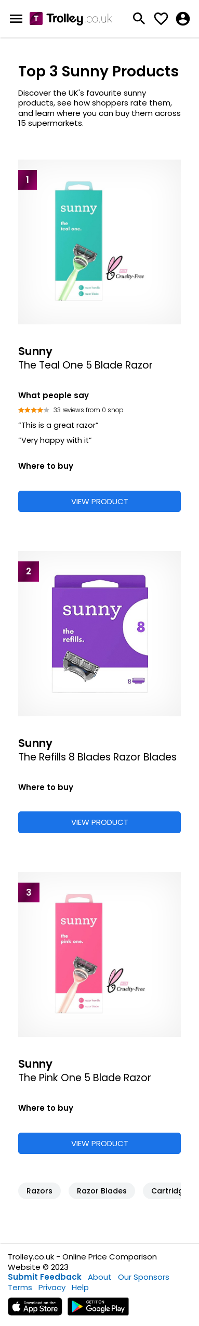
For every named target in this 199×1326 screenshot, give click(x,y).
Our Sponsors (143, 1276)
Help (80, 1287)
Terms (20, 1287)
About (100, 1276)
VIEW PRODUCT (99, 501)
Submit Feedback (45, 1276)
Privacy (51, 1287)
